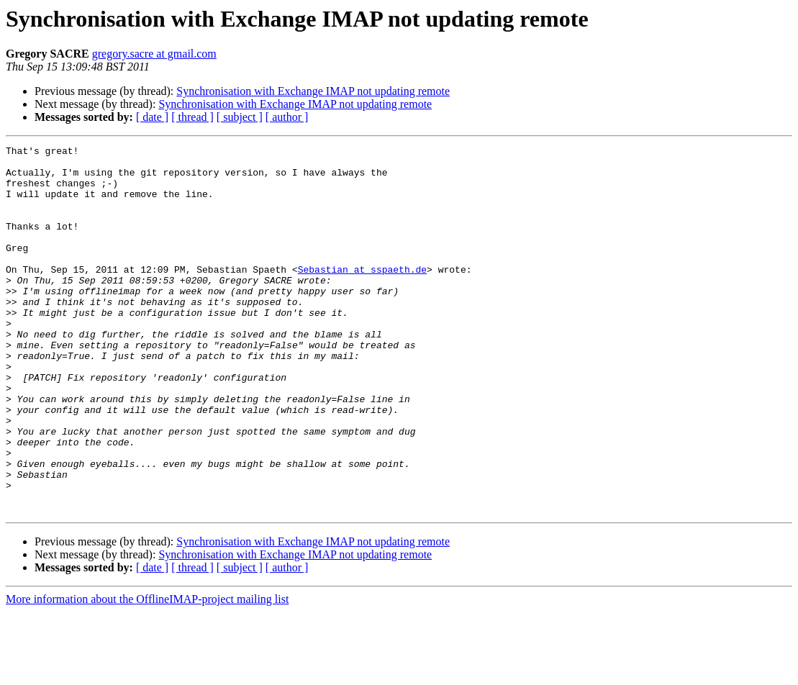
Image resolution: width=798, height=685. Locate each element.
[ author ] (287, 117)
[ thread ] (192, 117)
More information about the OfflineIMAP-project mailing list (147, 672)
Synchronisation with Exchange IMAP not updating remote (313, 91)
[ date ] (152, 117)
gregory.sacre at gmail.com (154, 53)
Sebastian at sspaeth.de (362, 295)
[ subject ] (240, 117)
